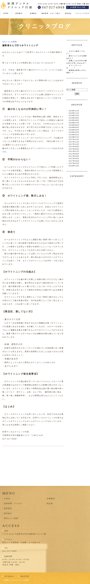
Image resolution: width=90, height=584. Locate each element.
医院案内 (18, 13)
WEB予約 (24, 576)
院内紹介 (68, 13)
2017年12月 (74, 139)
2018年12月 (74, 111)
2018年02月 (74, 135)
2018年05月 (74, 127)
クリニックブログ (83, 13)
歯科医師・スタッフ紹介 (51, 13)
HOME (6, 13)
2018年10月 (74, 115)
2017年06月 (74, 154)
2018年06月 (74, 125)
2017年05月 (74, 156)
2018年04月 (74, 130)
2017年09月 (74, 146)
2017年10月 (74, 144)
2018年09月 (74, 118)
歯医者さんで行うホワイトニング (20, 45)
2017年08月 (74, 149)
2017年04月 (74, 158)
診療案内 (33, 13)
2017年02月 (74, 163)
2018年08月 (74, 120)
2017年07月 (74, 151)
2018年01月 (74, 137)
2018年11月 (74, 113)
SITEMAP (9, 576)
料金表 (50, 503)
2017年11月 (74, 142)
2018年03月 (74, 132)
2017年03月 (74, 161)
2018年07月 (74, 123)
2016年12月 (74, 166)
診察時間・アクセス (13, 503)
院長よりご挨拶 (11, 518)
